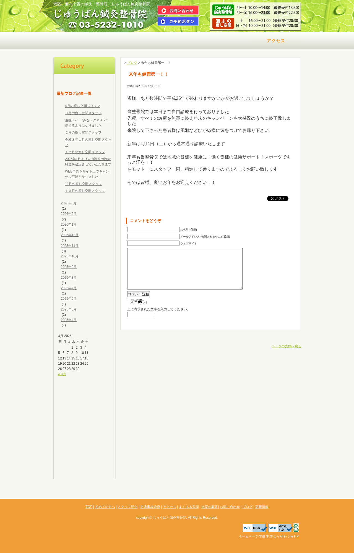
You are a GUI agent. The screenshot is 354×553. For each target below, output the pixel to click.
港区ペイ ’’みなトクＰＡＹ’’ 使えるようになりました (88, 122)
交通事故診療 (227, 40)
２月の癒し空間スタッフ (83, 132)
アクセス (276, 40)
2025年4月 (69, 320)
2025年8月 (69, 278)
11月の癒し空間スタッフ (83, 184)
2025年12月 (70, 235)
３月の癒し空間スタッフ (83, 113)
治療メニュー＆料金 (177, 40)
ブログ (84, 459)
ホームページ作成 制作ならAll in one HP (269, 536)
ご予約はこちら (178, 21)
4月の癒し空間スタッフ (82, 106)
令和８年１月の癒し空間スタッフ (88, 142)
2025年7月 (69, 288)
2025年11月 (70, 246)
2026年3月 (69, 203)
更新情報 (84, 470)
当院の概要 (84, 437)
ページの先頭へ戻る (286, 354)
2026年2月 (69, 214)
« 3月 (62, 374)
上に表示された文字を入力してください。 (158, 317)
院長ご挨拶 (127, 40)
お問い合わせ (84, 448)
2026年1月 (69, 224)
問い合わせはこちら (178, 10)
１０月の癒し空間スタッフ (85, 191)
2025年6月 (69, 299)
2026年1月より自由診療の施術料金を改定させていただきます (88, 161)
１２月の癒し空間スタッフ (85, 152)
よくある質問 (84, 426)
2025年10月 (70, 256)
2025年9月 (69, 267)
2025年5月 (69, 309)
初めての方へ (77, 40)
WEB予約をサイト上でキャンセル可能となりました (87, 174)
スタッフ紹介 (84, 393)
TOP (84, 79)
